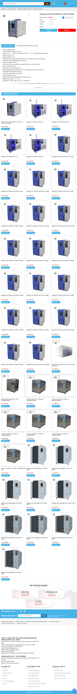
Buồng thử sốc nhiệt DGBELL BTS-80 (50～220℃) (63, 503)
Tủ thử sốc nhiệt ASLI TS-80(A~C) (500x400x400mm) (60, 434)
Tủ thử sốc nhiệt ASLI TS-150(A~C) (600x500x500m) (35, 434)
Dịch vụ (5, 678)
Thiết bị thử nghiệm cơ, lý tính (24, 9)
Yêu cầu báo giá (68, 17)
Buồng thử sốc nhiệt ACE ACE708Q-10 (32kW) (12, 295)
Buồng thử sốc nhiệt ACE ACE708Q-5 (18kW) (12, 226)
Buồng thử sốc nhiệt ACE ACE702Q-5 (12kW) (12, 191)
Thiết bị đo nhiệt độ (54, 621)
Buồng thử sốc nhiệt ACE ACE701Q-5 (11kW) (62, 156)
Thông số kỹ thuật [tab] (8, 45)
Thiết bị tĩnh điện (58, 670)
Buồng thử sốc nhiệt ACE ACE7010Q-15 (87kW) (38, 364)
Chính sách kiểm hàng (34, 686)
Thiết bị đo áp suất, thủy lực (7, 623)
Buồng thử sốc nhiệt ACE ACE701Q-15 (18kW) (63, 295)
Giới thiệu (5, 670)
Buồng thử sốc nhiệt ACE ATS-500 (35, 122)
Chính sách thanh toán (34, 673)
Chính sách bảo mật (33, 675)
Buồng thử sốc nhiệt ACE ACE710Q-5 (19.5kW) (38, 226)
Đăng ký (44, 615)
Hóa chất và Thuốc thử (59, 675)
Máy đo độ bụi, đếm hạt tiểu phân (62, 673)
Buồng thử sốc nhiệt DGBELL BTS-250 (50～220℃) (11, 504)
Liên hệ (5, 683)
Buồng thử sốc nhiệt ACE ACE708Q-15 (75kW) (12, 364)
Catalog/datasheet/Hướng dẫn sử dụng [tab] (27, 45)
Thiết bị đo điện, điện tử (7, 621)
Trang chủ (3, 9)
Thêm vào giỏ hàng (48, 30)
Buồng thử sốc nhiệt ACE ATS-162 (9, 156)
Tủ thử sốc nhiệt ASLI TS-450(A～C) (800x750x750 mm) (60, 400)
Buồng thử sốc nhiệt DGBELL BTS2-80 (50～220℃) (11, 573)
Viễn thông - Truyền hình (60, 678)
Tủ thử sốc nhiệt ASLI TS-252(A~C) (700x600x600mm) (9, 434)
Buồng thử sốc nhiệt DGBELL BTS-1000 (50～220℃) (37, 469)
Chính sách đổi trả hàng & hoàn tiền (37, 683)
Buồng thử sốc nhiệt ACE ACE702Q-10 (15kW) (12, 260)
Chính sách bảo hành (34, 678)
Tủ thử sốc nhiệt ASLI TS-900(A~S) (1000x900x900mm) (35, 400)
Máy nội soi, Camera (22, 623)
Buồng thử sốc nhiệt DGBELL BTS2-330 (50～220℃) (12, 538)
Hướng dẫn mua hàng (34, 670)
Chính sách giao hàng (34, 681)
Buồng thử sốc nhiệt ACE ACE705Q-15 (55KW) (63, 329)
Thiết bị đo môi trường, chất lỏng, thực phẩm (36, 621)
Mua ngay (67, 30)
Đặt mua (5, 129)
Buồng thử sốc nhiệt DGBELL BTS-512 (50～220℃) (62, 469)
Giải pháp (5, 675)
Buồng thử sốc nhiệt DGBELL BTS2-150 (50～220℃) (62, 538)
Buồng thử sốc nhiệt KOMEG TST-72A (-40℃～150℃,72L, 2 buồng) (12, 122)
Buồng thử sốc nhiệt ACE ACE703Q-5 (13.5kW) (38, 191)
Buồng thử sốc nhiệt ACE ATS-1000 (60, 122)
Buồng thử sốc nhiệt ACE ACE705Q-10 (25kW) (63, 260)
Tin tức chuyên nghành (8, 681)
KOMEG (51, 17)
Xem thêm (38, 87)
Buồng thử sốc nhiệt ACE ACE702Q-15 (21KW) (12, 329)
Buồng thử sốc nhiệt (37, 9)
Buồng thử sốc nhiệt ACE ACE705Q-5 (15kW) (62, 191)
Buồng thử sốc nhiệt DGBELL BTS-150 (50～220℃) (37, 504)
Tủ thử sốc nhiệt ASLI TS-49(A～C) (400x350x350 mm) (13, 469)
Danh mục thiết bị (12, 9)
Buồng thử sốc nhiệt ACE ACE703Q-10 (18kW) (38, 260)
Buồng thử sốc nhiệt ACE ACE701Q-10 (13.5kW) (63, 226)
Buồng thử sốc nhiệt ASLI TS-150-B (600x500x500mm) (9, 400)
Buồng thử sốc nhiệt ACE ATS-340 (35, 156)
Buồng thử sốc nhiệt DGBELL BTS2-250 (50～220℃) (37, 538)
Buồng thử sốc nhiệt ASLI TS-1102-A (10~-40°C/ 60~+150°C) (63, 365)
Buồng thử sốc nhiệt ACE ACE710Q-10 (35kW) (38, 295)
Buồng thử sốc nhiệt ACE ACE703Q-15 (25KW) (38, 329)
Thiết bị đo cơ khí (19, 621)
